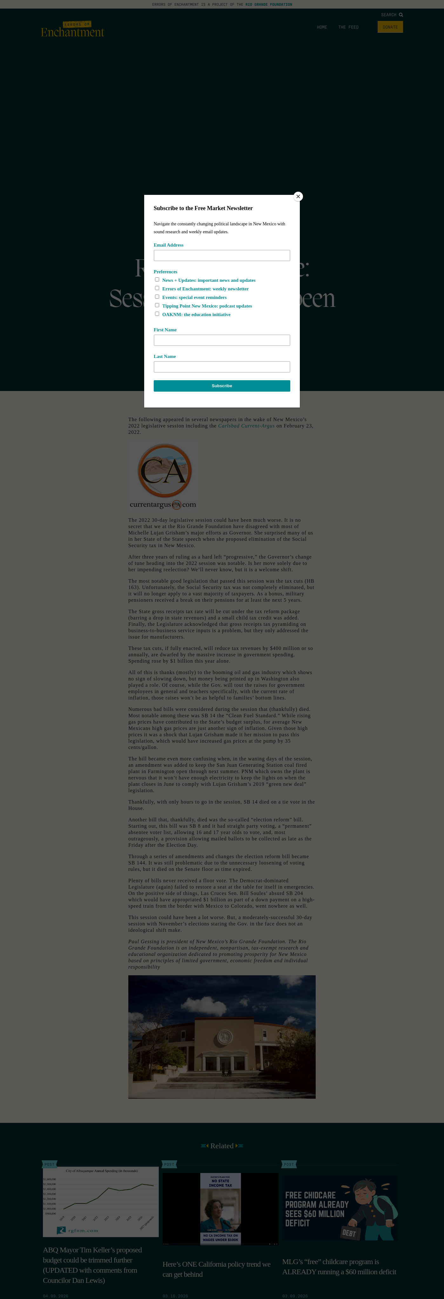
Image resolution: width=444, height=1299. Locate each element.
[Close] (298, 196)
